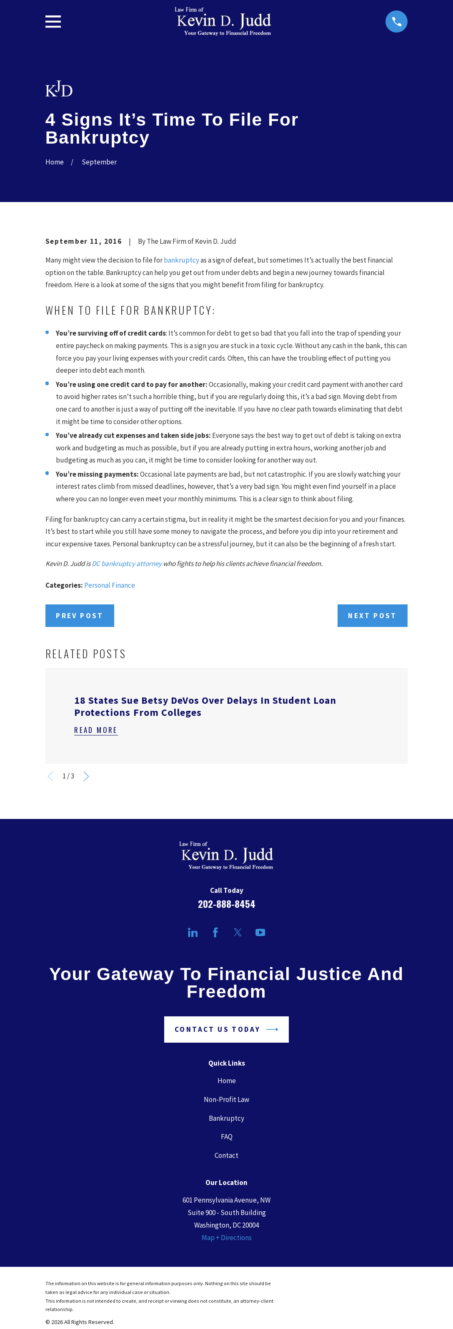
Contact (226, 1155)
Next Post (372, 615)
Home (227, 1080)
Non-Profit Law (226, 1099)
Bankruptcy (226, 1118)
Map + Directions (227, 1237)
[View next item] (86, 776)
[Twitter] (238, 932)
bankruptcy (181, 260)
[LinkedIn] (193, 932)
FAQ (227, 1136)
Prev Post (80, 615)
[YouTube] (260, 932)
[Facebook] (215, 932)
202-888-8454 (226, 904)
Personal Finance (109, 585)
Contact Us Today (226, 1029)
